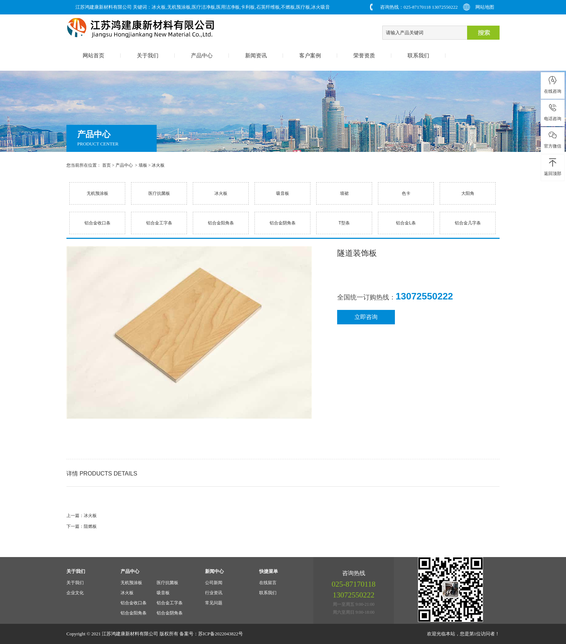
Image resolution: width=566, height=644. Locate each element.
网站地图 (484, 7)
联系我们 (418, 55)
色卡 (406, 193)
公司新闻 (213, 582)
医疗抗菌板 (159, 193)
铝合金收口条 (97, 222)
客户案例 (310, 55)
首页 (106, 165)
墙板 (143, 165)
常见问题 (213, 602)
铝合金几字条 (468, 222)
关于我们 (147, 55)
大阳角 (467, 193)
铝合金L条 (406, 222)
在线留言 (268, 582)
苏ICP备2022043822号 (220, 633)
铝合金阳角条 (221, 222)
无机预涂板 (97, 193)
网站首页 (93, 55)
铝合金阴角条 (283, 222)
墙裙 (344, 193)
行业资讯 (213, 592)
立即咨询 (366, 317)
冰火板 (158, 165)
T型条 (344, 222)
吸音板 (282, 193)
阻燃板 (90, 526)
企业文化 (75, 592)
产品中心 (202, 55)
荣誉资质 (364, 55)
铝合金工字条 (159, 222)
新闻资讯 (256, 55)
